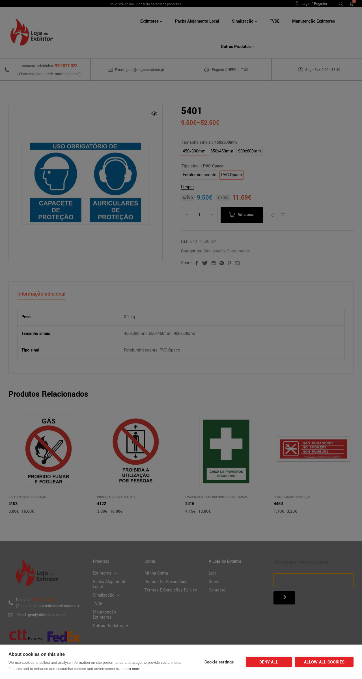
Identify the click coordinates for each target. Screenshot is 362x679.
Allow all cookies (324, 662)
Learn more (131, 669)
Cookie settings (219, 662)
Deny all (268, 662)
